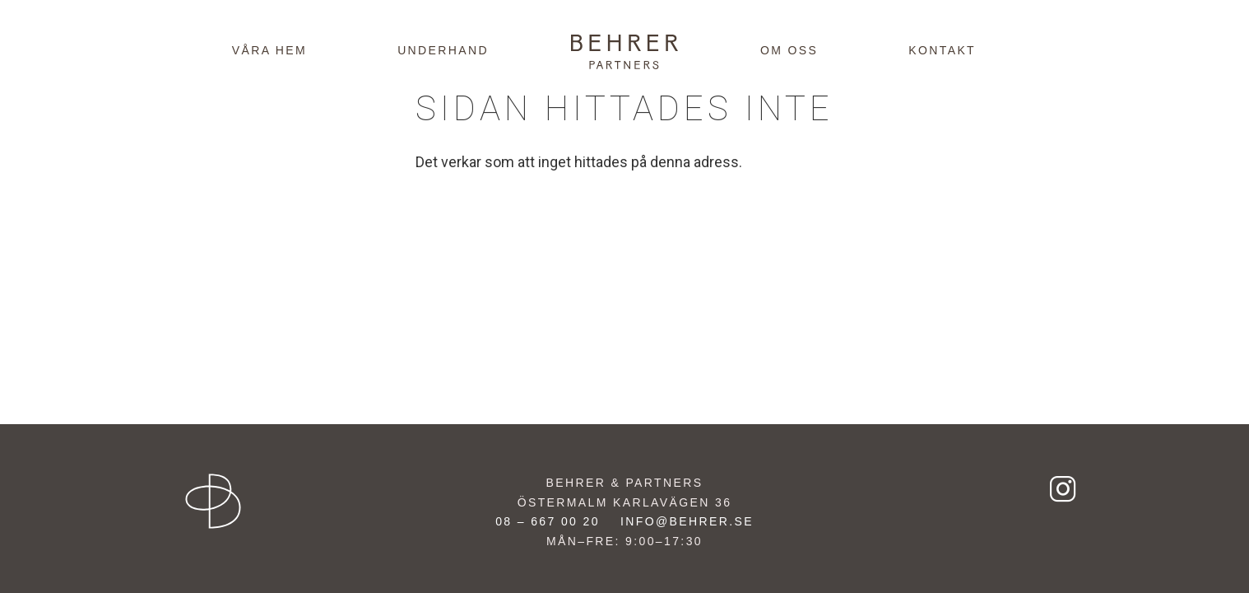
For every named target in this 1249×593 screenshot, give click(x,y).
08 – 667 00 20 (547, 521)
